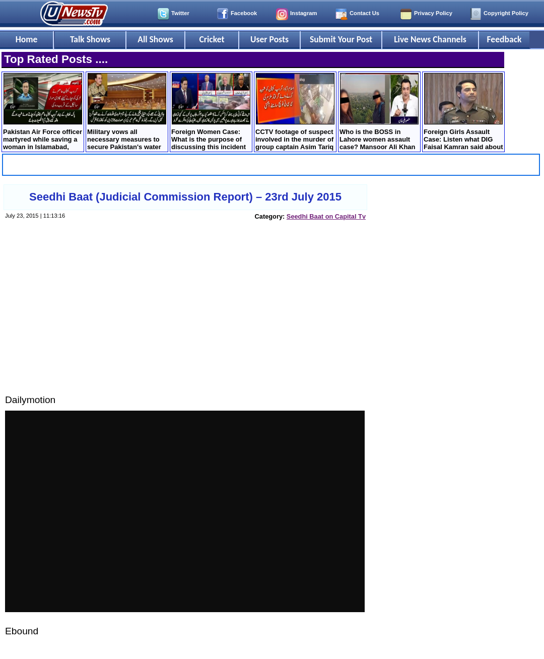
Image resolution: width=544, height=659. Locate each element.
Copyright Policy (506, 13)
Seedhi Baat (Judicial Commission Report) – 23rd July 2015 (185, 196)
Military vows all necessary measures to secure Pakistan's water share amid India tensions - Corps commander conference (126, 112)
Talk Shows (90, 39)
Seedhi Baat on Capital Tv (326, 216)
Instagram (303, 13)
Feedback (504, 39)
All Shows (155, 39)
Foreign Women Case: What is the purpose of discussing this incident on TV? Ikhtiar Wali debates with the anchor (210, 112)
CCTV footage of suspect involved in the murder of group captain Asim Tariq (294, 112)
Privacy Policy (433, 13)
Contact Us (364, 13)
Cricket (211, 39)
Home (27, 39)
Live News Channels (430, 39)
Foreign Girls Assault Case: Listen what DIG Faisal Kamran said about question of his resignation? (463, 112)
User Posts (269, 39)
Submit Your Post (341, 39)
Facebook (244, 13)
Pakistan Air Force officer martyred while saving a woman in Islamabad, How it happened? (42, 112)
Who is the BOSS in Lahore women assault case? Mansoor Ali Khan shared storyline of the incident (379, 112)
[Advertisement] (184, 316)
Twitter (180, 13)
